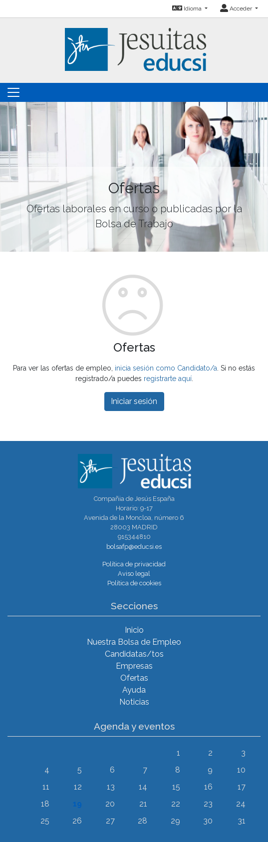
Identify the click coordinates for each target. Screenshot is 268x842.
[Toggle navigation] (13, 92)
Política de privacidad (134, 564)
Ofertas (134, 678)
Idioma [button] (187, 8)
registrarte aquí (168, 379)
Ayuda (134, 690)
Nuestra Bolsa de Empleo (134, 642)
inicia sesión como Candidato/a (166, 368)
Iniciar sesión (134, 401)
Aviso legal (134, 573)
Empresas (134, 666)
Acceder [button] (237, 8)
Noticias (134, 702)
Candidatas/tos (134, 654)
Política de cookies (134, 583)
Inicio (134, 630)
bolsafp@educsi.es (134, 546)
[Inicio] (134, 43)
